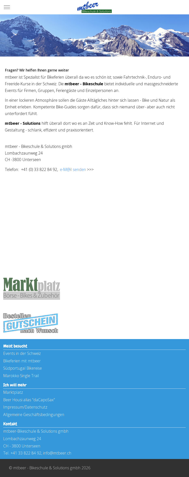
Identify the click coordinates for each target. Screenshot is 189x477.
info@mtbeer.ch (57, 453)
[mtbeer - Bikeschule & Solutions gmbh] (94, 7)
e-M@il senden (73, 169)
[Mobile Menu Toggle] (7, 7)
